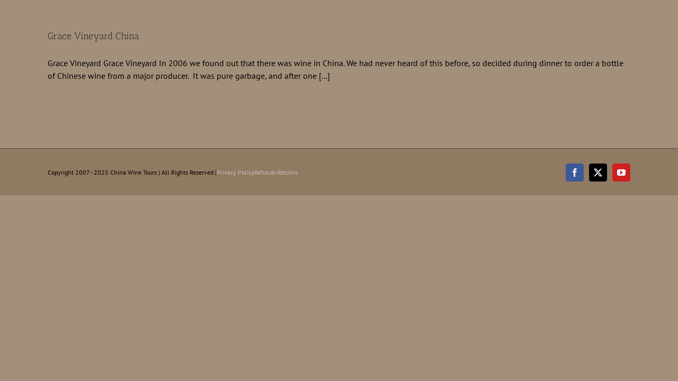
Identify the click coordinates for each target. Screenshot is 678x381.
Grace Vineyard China (93, 36)
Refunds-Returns (276, 172)
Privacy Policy (235, 172)
